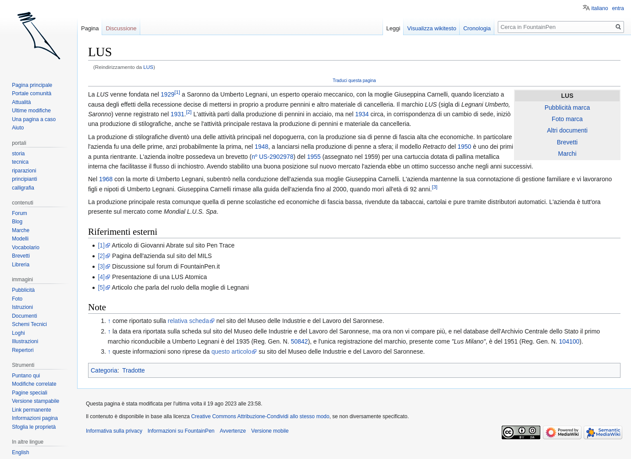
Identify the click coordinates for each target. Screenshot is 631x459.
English (20, 452)
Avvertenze (233, 431)
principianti (24, 179)
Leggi (393, 28)
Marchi (567, 153)
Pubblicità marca (567, 107)
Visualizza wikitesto (431, 28)
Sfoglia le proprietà (34, 427)
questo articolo (231, 351)
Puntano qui (26, 376)
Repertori (22, 350)
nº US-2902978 (272, 156)
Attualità (21, 102)
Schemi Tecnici (29, 324)
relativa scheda (188, 320)
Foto (17, 299)
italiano (600, 8)
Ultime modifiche (31, 111)
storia (18, 154)
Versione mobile (269, 431)
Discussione (121, 28)
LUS (148, 67)
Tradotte (133, 370)
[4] (101, 276)
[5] (101, 287)
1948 (261, 146)
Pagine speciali (29, 393)
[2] (188, 112)
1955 (314, 156)
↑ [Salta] (109, 320)
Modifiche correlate (34, 384)
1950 (464, 146)
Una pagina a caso (34, 119)
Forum (19, 213)
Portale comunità (31, 93)
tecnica (20, 162)
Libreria (20, 265)
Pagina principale (32, 85)
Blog (17, 222)
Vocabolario (25, 247)
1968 (106, 179)
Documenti (24, 316)
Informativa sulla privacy (114, 431)
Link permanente (31, 410)
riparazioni (24, 171)
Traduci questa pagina (354, 80)
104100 (569, 341)
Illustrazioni (25, 341)
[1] (177, 92)
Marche (20, 230)
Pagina (90, 28)
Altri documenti (567, 130)
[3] (434, 187)
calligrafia (23, 188)
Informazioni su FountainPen (181, 431)
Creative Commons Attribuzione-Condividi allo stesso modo (260, 416)
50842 (299, 341)
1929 (167, 94)
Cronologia (477, 28)
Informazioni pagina (35, 418)
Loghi (18, 333)
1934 (362, 114)
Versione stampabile (35, 401)
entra (618, 8)
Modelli (20, 239)
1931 (177, 114)
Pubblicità (23, 290)
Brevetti (567, 142)
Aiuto (18, 128)
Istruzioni (22, 307)
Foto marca (567, 118)
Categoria (104, 370)
